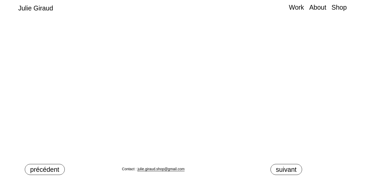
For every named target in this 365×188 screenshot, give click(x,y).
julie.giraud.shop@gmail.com (161, 169)
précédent (44, 169)
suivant (286, 169)
